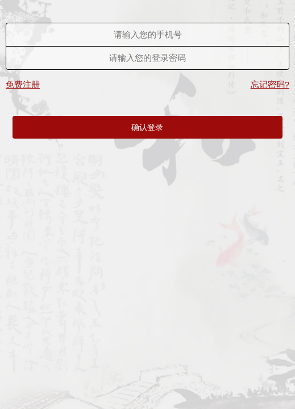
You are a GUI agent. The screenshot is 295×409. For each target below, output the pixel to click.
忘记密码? (270, 84)
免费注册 (23, 84)
